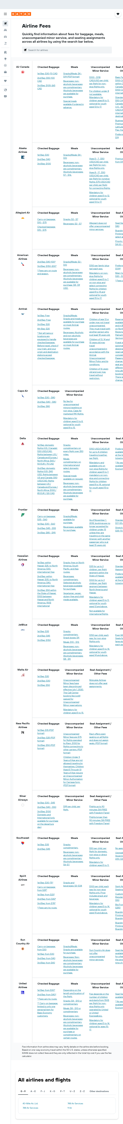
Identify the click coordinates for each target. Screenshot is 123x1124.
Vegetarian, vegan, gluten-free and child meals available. (73, 596)
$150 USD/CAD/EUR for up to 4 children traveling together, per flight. (99, 453)
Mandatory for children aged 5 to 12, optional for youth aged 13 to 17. (99, 197)
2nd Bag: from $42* (46, 899)
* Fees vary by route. (47, 907)
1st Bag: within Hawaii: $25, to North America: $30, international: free (47, 567)
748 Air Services (75, 1103)
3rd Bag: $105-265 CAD (46, 87)
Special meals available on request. (73, 477)
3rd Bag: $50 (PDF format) (46, 747)
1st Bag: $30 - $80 (46, 397)
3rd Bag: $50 (43, 685)
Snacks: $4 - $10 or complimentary (72, 1002)
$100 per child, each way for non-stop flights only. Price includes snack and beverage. (99, 892)
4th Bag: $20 (43, 328)
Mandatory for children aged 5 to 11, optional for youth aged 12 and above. (99, 602)
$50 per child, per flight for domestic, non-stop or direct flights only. (98, 853)
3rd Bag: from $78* (46, 903)
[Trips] (5, 81)
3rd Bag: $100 (44, 163)
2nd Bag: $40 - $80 (46, 401)
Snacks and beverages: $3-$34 (72, 884)
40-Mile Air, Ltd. (30, 1103)
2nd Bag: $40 (43, 159)
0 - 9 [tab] (23, 1091)
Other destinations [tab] (99, 1091)
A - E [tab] (33, 1091)
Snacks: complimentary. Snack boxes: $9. (71, 634)
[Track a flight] (5, 65)
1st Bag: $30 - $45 (46, 802)
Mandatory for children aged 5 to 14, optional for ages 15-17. (99, 1025)
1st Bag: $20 (43, 676)
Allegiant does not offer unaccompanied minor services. (99, 226)
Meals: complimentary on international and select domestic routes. (72, 465)
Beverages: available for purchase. (73, 529)
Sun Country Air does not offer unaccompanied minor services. (99, 955)
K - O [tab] (52, 1091)
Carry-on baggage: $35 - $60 (46, 518)
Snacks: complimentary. (70, 846)
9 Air (70, 1107)
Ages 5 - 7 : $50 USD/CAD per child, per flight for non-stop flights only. (99, 163)
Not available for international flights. (98, 612)
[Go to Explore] (5, 59)
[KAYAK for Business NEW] (5, 72)
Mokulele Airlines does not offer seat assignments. (98, 683)
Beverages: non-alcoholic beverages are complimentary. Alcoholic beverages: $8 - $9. (73, 652)
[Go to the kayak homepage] (21, 14)
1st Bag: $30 (43, 154)
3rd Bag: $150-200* (47, 266)
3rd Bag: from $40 (46, 962)
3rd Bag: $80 (43, 406)
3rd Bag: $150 (44, 640)
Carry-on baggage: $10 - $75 (46, 221)
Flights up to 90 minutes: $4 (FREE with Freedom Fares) (99, 809)
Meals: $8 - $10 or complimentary (72, 1010)
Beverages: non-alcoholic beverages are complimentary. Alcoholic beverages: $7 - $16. (73, 168)
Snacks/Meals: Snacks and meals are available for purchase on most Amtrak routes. (73, 321)
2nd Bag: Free (44, 320)
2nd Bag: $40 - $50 (46, 807)
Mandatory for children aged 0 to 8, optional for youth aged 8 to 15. (73, 423)
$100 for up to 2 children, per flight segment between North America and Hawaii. (98, 586)
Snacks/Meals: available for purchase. (70, 519)
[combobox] (69, 50)
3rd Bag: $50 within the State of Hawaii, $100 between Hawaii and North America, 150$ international (46, 598)
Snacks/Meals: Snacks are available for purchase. (73, 949)
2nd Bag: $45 (43, 635)
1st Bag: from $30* (46, 990)
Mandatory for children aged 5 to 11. (99, 864)
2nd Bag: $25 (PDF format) (46, 739)
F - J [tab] (43, 1091)
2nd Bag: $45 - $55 (46, 528)
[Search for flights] (5, 23)
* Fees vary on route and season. (47, 272)
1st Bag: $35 (43, 631)
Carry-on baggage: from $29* (46, 889)
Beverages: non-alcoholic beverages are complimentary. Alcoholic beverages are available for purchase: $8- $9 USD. (73, 279)
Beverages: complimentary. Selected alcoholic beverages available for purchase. (72, 582)
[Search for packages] (5, 43)
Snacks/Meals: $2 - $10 (72, 263)
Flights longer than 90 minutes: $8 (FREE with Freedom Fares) (99, 820)
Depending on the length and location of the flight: (73, 993)
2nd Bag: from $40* (46, 994)
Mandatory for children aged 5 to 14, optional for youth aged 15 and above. (99, 908)
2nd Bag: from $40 (46, 958)
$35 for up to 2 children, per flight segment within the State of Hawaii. (98, 571)
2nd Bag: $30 (43, 680)
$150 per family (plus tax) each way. (99, 267)
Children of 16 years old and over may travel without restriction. (98, 373)
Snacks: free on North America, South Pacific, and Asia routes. (73, 567)
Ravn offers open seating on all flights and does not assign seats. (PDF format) (98, 738)
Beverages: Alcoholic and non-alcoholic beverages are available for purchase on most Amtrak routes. (73, 340)
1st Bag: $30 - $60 (46, 523)
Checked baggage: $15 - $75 (46, 228)
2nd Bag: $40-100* (46, 261)
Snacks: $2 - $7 (70, 219)
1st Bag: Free (43, 315)
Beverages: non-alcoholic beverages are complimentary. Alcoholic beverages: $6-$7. (73, 858)
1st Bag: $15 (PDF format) (45, 732)
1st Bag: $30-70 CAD (47, 73)
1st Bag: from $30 (45, 954)
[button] (5, 14)
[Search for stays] (5, 30)
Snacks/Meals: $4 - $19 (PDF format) (72, 75)
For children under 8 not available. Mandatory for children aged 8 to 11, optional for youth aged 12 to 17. (99, 99)
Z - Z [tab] (82, 1091)
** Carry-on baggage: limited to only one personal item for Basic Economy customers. (47, 1009)
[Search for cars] (5, 37)
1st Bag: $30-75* (45, 882)
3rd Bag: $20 (43, 324)
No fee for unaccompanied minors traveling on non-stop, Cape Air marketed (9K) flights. (73, 407)
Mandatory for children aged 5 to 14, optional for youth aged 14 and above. (99, 650)
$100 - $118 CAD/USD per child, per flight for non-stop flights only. (99, 82)
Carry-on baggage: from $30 (46, 948)
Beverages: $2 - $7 (72, 223)
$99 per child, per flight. (71, 808)
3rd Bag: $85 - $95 (46, 532)
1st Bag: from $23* (46, 894)
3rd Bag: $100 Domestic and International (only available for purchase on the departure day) (47, 819)
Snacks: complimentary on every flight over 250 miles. (73, 450)
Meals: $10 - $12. (71, 642)
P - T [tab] (62, 1091)
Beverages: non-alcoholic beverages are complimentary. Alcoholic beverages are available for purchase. (73, 89)
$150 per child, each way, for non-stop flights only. (99, 638)
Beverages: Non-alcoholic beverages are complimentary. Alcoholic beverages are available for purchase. (73, 965)
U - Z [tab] (72, 1091)
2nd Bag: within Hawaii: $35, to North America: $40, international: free (47, 581)
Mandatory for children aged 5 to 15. (73, 711)
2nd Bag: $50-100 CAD (46, 79)
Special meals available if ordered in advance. (73, 104)
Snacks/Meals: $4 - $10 (72, 156)
